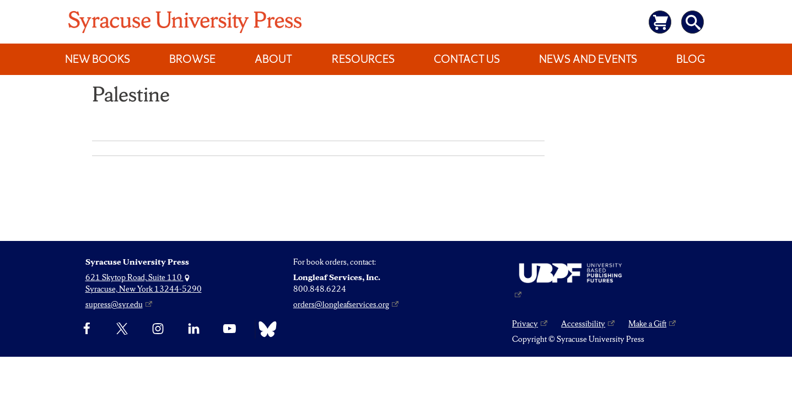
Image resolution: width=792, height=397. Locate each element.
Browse (192, 59)
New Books (97, 59)
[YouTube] (229, 329)
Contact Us (467, 59)
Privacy (525, 324)
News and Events (588, 59)
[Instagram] (158, 329)
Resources (363, 59)
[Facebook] (86, 329)
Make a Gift (647, 324)
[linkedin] (193, 329)
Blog (690, 59)
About (273, 59)
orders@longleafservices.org (341, 304)
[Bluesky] (264, 329)
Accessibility (583, 324)
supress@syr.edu (114, 304)
